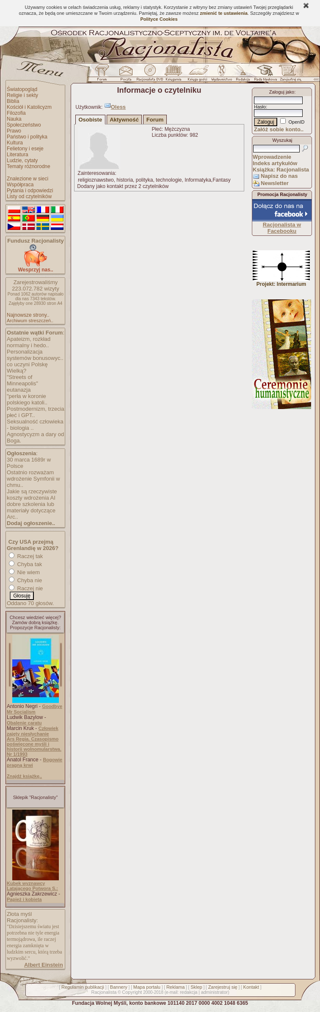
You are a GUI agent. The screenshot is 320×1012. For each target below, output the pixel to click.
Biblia (13, 101)
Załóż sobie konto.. (278, 129)
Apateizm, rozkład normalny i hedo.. (28, 342)
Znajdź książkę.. (24, 776)
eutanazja (18, 390)
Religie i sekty (22, 95)
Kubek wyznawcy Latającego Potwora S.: (32, 886)
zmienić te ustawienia (223, 13)
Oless (118, 107)
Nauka (14, 119)
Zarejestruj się (222, 987)
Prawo (14, 131)
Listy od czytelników (29, 196)
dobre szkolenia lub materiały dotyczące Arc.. (31, 510)
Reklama (175, 987)
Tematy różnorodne (28, 166)
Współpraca (20, 185)
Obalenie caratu (24, 722)
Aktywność (124, 119)
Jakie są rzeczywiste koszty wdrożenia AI (32, 494)
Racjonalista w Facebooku (282, 227)
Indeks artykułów (275, 163)
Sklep (196, 987)
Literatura (17, 155)
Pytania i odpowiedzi (30, 191)
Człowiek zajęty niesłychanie (32, 731)
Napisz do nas (279, 176)
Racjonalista (103, 992)
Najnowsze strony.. (28, 315)
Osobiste (90, 119)
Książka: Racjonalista (281, 169)
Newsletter (275, 183)
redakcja (189, 992)
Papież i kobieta (24, 899)
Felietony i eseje (25, 149)
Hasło (260, 106)
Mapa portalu (146, 987)
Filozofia (16, 113)
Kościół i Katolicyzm (29, 107)
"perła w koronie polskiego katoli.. (27, 399)
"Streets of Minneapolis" (22, 380)
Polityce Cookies (158, 19)
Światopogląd (22, 89)
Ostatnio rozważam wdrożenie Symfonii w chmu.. (33, 478)
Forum (154, 119)
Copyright (132, 992)
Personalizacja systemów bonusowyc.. (35, 354)
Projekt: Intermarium (281, 282)
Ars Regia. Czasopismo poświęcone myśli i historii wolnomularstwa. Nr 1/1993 (34, 746)
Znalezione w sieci (27, 179)
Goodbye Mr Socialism (34, 709)
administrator (214, 992)
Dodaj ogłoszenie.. (31, 523)
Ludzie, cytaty (22, 160)
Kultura (15, 143)
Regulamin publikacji (82, 987)
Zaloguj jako (281, 91)
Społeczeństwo (24, 125)
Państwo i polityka (27, 137)
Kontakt (251, 987)
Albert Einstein (43, 965)
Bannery (118, 987)
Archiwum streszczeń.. (30, 320)
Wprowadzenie (272, 157)
